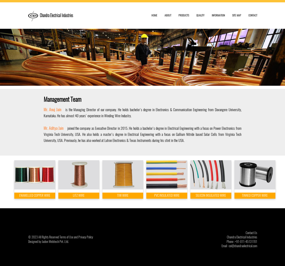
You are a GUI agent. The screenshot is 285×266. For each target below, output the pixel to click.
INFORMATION (218, 15)
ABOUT (168, 15)
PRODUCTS (183, 15)
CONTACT (252, 15)
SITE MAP (236, 15)
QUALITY (200, 15)
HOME (154, 15)
